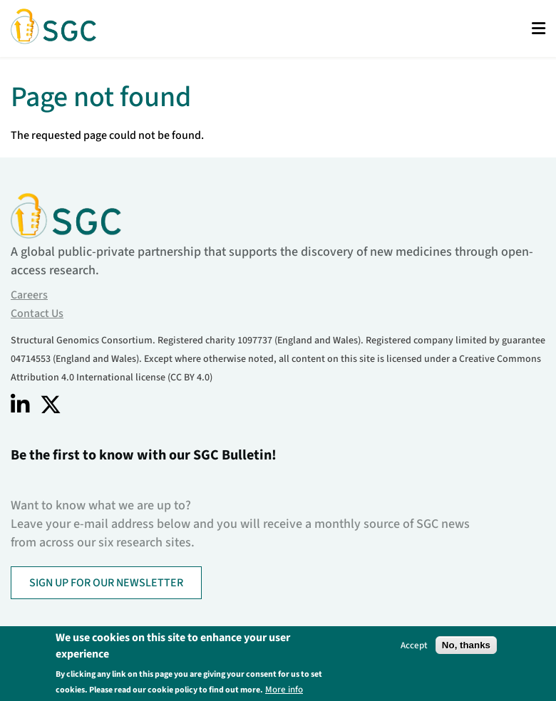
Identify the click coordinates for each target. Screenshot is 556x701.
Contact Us (37, 313)
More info (284, 689)
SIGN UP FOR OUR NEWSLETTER (106, 583)
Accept (414, 645)
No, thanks (466, 645)
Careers (29, 295)
